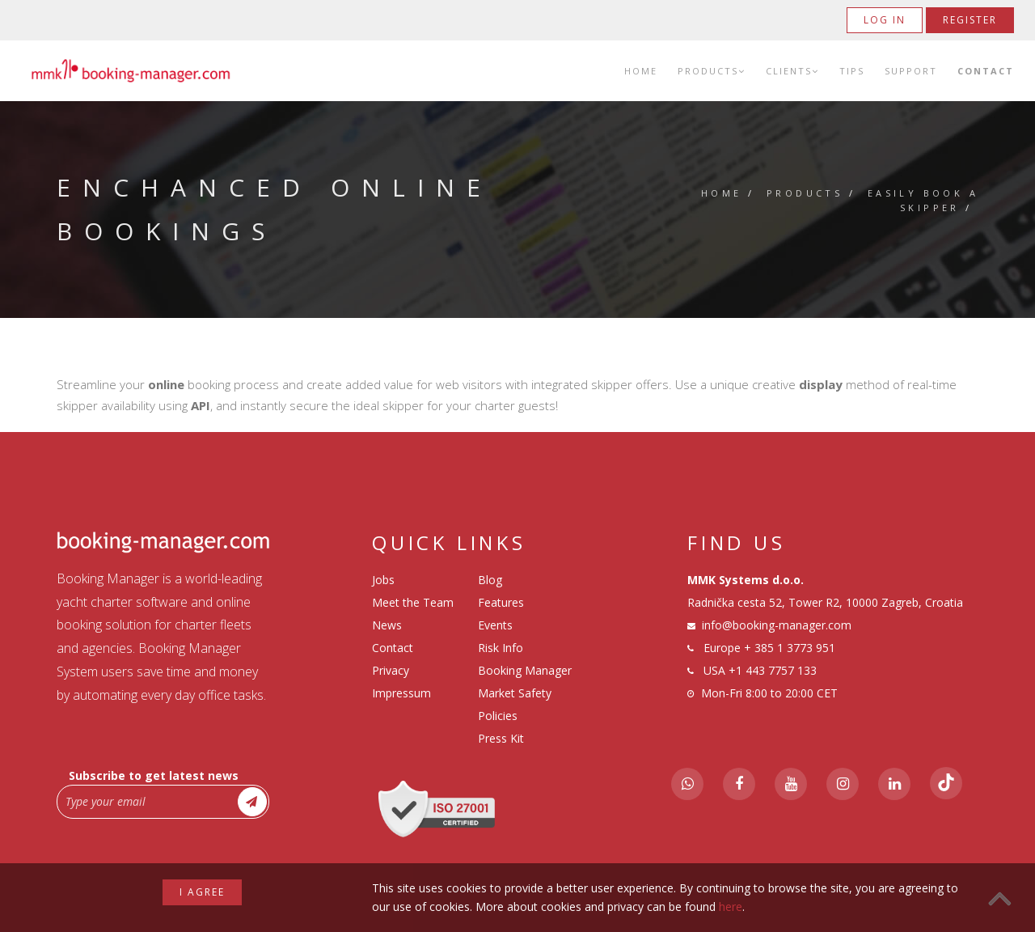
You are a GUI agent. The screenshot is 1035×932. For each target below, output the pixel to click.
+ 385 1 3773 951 (789, 647)
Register (970, 20)
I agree (202, 892)
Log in (885, 20)
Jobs (383, 579)
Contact (985, 71)
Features (501, 602)
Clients (792, 71)
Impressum (401, 693)
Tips (851, 71)
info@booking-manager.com (776, 625)
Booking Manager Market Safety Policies (525, 693)
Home (640, 71)
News (387, 625)
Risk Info (500, 647)
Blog (490, 579)
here (730, 906)
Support (911, 71)
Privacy (390, 670)
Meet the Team (413, 602)
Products (712, 71)
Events (495, 625)
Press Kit (501, 738)
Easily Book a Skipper (923, 200)
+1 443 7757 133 (773, 670)
